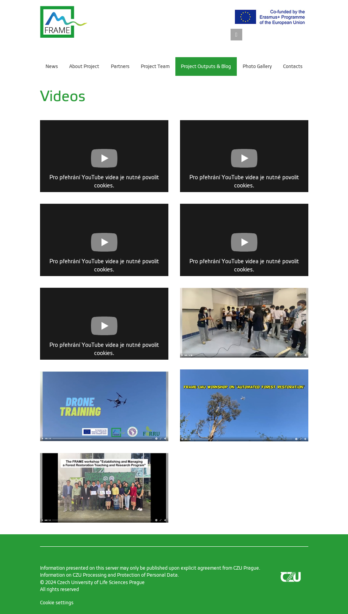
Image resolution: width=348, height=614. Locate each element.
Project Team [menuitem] (155, 66)
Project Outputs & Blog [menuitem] (206, 66)
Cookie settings (56, 602)
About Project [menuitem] (84, 66)
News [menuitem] (51, 66)
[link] (236, 35)
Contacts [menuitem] (293, 66)
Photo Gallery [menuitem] (257, 66)
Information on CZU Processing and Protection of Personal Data (109, 575)
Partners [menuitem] (120, 66)
